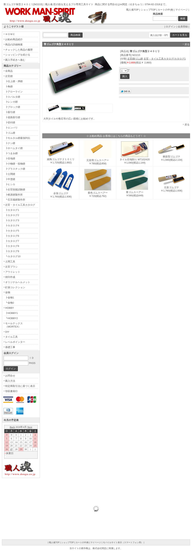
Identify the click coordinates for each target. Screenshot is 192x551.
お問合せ (10, 375)
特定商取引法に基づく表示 (20, 386)
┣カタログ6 (12, 235)
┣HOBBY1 (11, 313)
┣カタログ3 (12, 220)
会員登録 (183, 26)
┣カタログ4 (12, 225)
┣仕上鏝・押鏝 (14, 81)
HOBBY (9, 307)
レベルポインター (15, 342)
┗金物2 (9, 302)
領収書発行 (11, 391)
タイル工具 (11, 336)
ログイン (171, 26)
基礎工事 (10, 347)
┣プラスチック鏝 (15, 168)
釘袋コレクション (15, 287)
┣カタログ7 (12, 241)
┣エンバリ (11, 127)
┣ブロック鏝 (12, 107)
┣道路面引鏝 (12, 117)
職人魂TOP (132, 9)
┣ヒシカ (10, 184)
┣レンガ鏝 (11, 101)
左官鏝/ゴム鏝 (135, 58)
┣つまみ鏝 (11, 153)
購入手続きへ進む (15, 59)
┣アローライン (14, 91)
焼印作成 (10, 277)
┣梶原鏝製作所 (14, 194)
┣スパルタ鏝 (12, 96)
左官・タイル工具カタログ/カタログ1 (165, 58)
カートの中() (165, 9)
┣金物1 (9, 297)
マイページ (181, 9)
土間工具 (10, 261)
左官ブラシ (11, 266)
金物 (7, 292)
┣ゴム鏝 (10, 132)
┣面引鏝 (10, 112)
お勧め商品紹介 (14, 39)
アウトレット (12, 271)
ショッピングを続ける (17, 54)
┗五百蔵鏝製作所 (15, 199)
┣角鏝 (9, 86)
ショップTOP (148, 9)
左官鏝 (9, 76)
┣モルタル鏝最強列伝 (17, 138)
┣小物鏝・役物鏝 (15, 163)
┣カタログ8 (12, 246)
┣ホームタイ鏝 (14, 148)
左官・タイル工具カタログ (20, 204)
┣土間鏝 (10, 174)
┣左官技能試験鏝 (15, 189)
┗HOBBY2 (11, 318)
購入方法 (10, 380)
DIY (7, 331)
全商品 (9, 71)
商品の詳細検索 (14, 44)
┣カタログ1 (12, 210)
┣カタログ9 (12, 251)
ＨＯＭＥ (10, 34)
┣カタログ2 (12, 215)
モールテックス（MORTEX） (14, 325)
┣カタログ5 (12, 230)
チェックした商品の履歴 (19, 49)
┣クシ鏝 (10, 143)
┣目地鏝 (10, 158)
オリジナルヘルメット (17, 282)
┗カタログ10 (12, 256)
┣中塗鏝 (10, 179)
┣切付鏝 (10, 122)
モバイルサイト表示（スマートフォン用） (123, 542)
